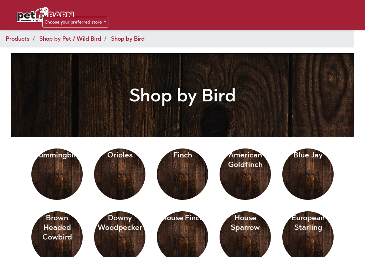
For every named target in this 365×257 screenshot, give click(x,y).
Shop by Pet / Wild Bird (70, 38)
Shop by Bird (128, 38)
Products (18, 38)
